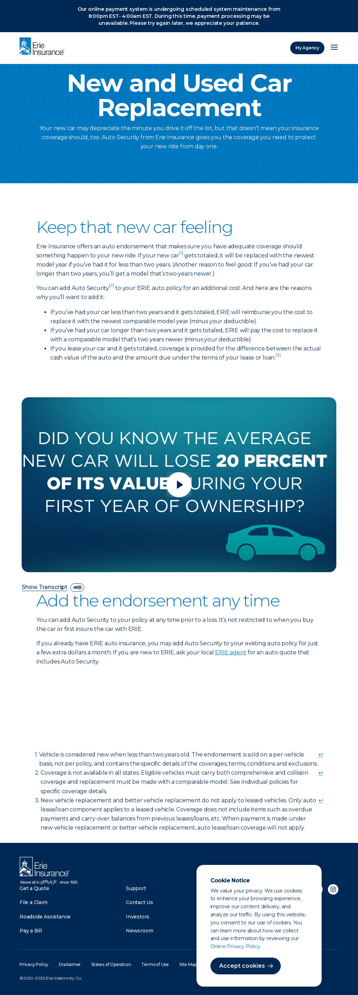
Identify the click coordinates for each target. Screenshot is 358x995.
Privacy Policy (34, 964)
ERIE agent (230, 652)
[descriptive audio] (77, 587)
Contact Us (139, 902)
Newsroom (139, 931)
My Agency (307, 47)
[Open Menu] (334, 48)
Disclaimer (70, 964)
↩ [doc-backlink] (320, 754)
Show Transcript (44, 587)
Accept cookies (242, 965)
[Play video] (179, 484)
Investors (137, 917)
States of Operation (111, 964)
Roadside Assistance (45, 917)
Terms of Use (155, 964)
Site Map (187, 964)
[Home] (44, 46)
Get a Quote (34, 888)
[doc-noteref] (181, 255)
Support (136, 888)
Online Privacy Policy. (235, 946)
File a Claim (34, 902)
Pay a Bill (31, 931)
